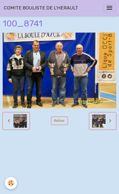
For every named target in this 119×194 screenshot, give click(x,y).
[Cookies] (11, 183)
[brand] (41, 7)
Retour (59, 121)
